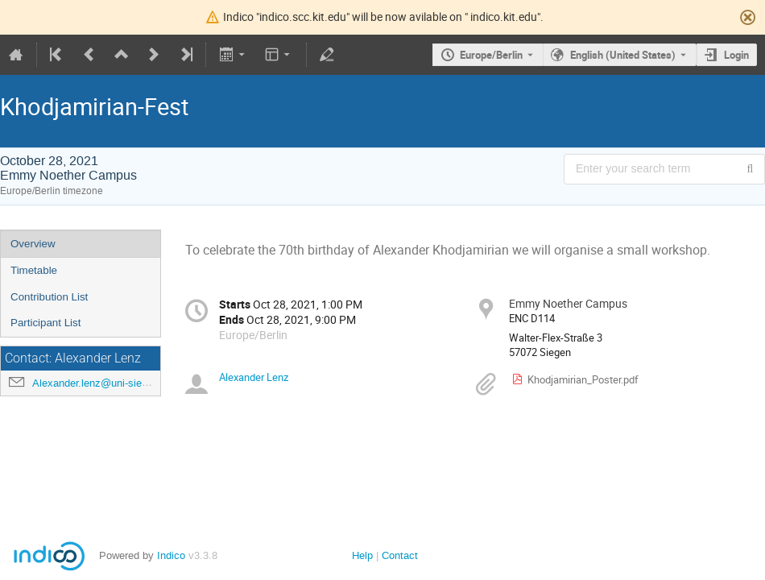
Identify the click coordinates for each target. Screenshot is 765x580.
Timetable (33, 270)
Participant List (45, 323)
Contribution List (49, 297)
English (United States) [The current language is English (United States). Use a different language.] (623, 55)
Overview (33, 244)
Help (362, 555)
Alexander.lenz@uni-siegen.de (102, 383)
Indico (171, 555)
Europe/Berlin (491, 55)
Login (736, 55)
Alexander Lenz (253, 377)
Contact (400, 555)
